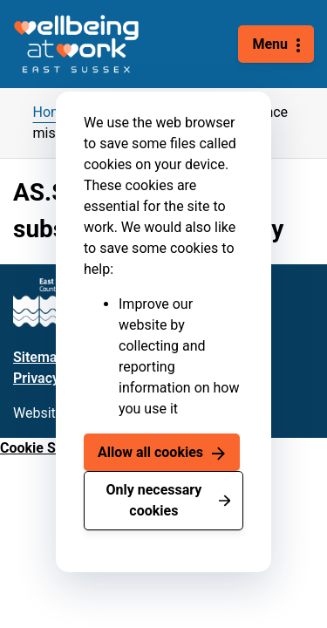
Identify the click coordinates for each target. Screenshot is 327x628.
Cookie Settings (49, 448)
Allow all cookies (150, 452)
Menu (270, 44)
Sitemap (39, 357)
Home (52, 112)
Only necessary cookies (153, 500)
